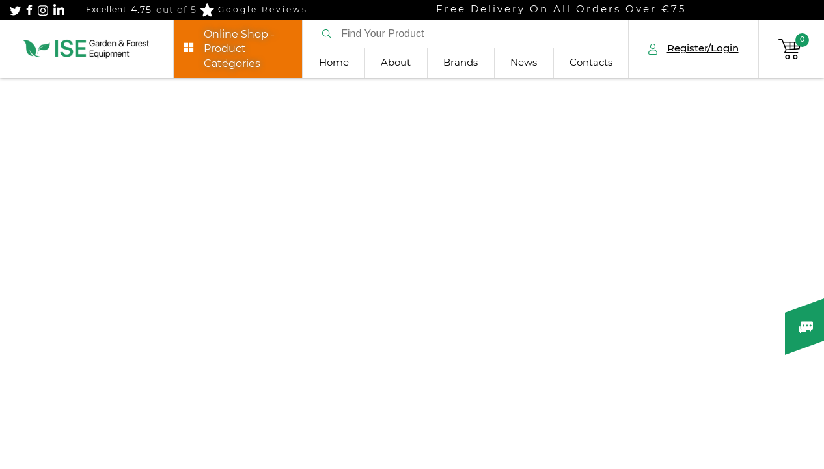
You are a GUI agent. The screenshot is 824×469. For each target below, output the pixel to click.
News (523, 63)
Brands (460, 63)
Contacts (591, 63)
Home (334, 63)
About (396, 63)
